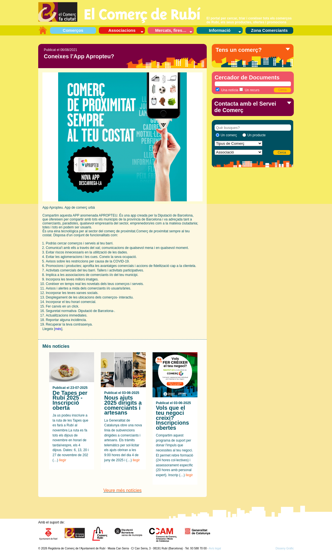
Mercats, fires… (171, 30)
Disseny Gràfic (285, 548)
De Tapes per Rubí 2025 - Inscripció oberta (70, 400)
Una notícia (227, 90)
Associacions (122, 30)
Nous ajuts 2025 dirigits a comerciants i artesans (123, 405)
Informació (220, 30)
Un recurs (249, 90)
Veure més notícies (122, 490)
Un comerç (228, 135)
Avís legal (215, 548)
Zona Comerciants (269, 30)
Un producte (256, 135)
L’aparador (42, 30)
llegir (62, 460)
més (58, 329)
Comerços (73, 30)
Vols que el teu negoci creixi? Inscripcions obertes (172, 418)
